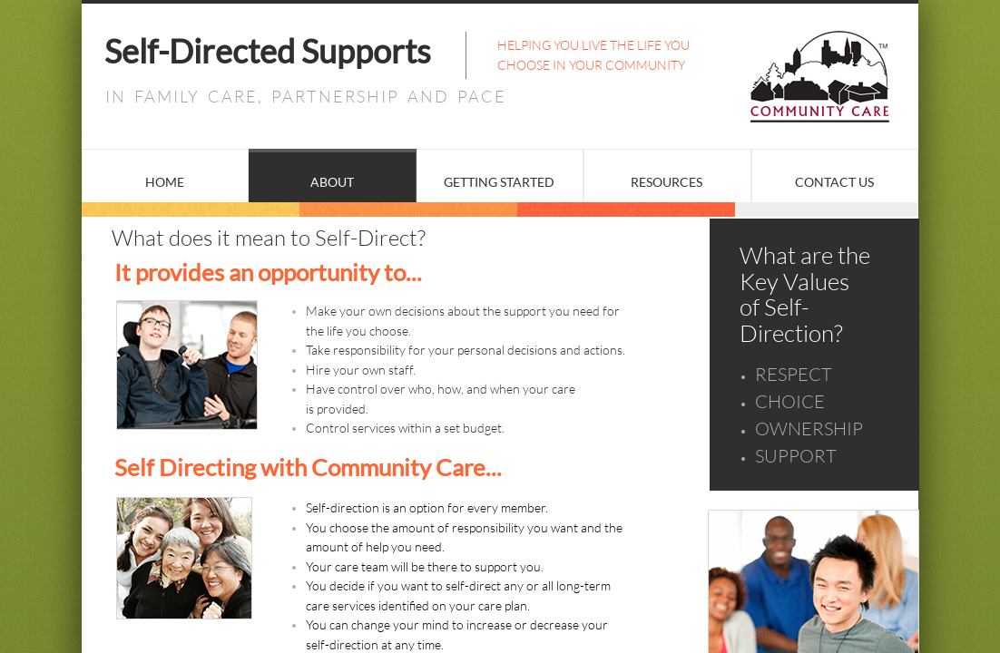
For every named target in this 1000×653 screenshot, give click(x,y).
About (332, 182)
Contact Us (834, 182)
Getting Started (499, 182)
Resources (666, 182)
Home (164, 182)
